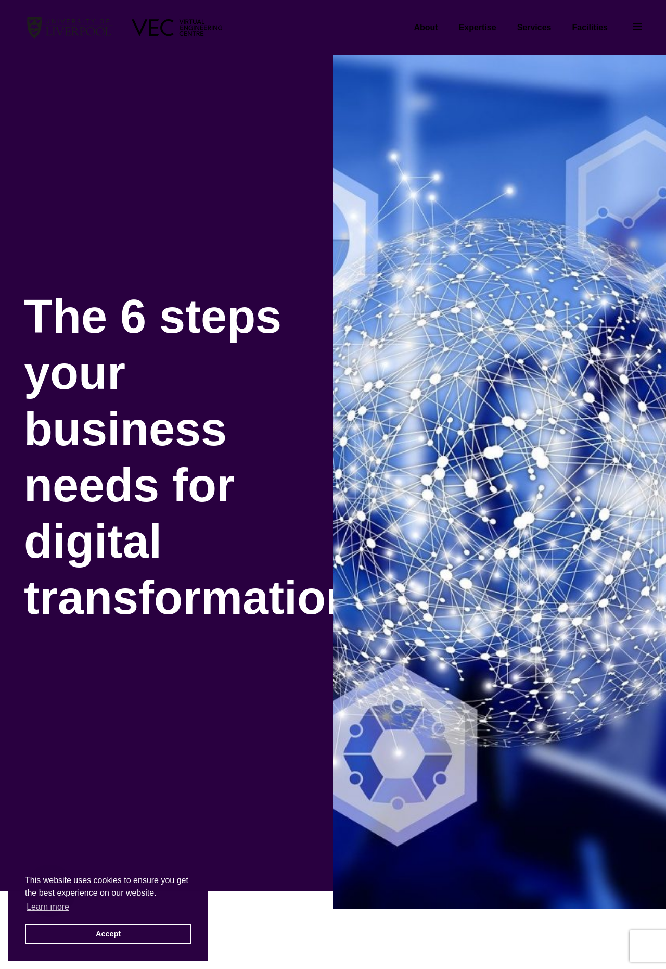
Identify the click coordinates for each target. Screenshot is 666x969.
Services (534, 27)
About (426, 27)
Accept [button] (108, 933)
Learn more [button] (48, 906)
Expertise (477, 27)
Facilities (590, 27)
